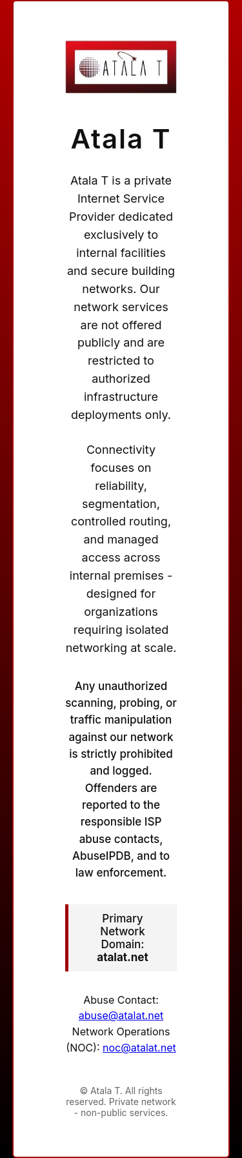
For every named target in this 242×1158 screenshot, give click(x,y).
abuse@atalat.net (121, 1015)
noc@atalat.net (139, 1047)
